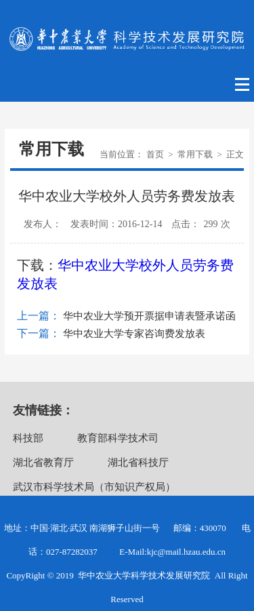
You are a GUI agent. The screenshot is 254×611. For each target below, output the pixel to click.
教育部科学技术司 (117, 438)
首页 (155, 154)
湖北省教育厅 (43, 462)
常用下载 (195, 154)
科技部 (28, 438)
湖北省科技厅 (138, 462)
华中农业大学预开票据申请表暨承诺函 (149, 316)
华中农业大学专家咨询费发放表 (134, 333)
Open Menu (243, 85)
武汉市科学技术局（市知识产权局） (94, 486)
